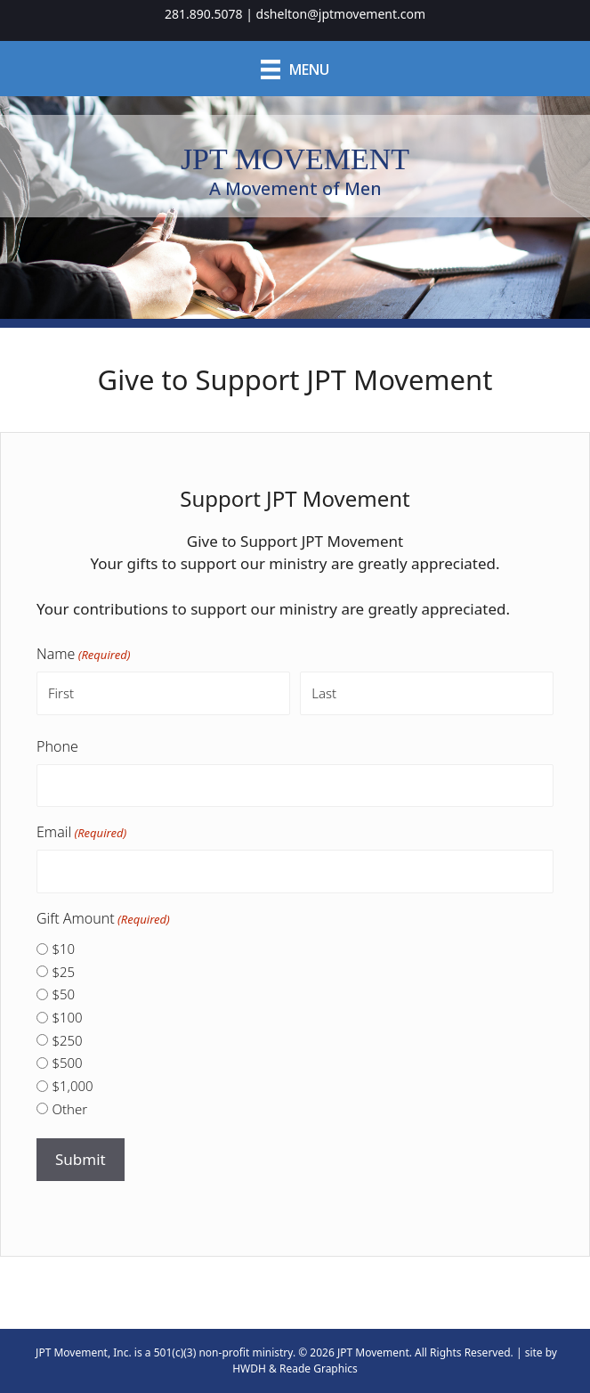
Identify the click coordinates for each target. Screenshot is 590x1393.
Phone (57, 746)
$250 (67, 1040)
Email (81, 832)
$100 (67, 1017)
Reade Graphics (318, 1368)
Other (69, 1109)
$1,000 (72, 1086)
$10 (63, 948)
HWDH (249, 1368)
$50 (63, 994)
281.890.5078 (204, 13)
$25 (63, 972)
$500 (67, 1062)
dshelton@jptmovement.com (341, 13)
